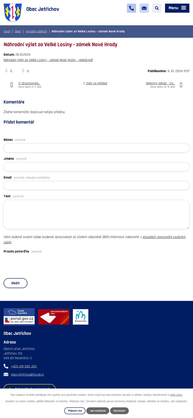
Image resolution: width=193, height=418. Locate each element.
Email (27, 177)
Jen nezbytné (98, 410)
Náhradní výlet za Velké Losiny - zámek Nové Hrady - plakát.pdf (48, 60)
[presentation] (34, 263)
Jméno (15, 158)
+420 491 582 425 (24, 366)
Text (13, 196)
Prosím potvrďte (23, 251)
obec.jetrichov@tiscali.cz (27, 374)
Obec (18, 31)
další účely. (176, 395)
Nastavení (119, 410)
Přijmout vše (75, 410)
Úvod (7, 31)
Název (14, 139)
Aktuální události (36, 31)
